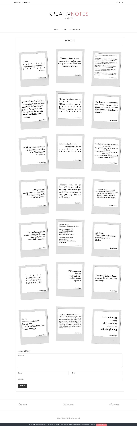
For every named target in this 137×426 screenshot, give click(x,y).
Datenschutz (26, 2)
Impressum (17, 2)
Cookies (45, 424)
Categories (75, 29)
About (64, 29)
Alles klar (102, 424)
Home (56, 29)
